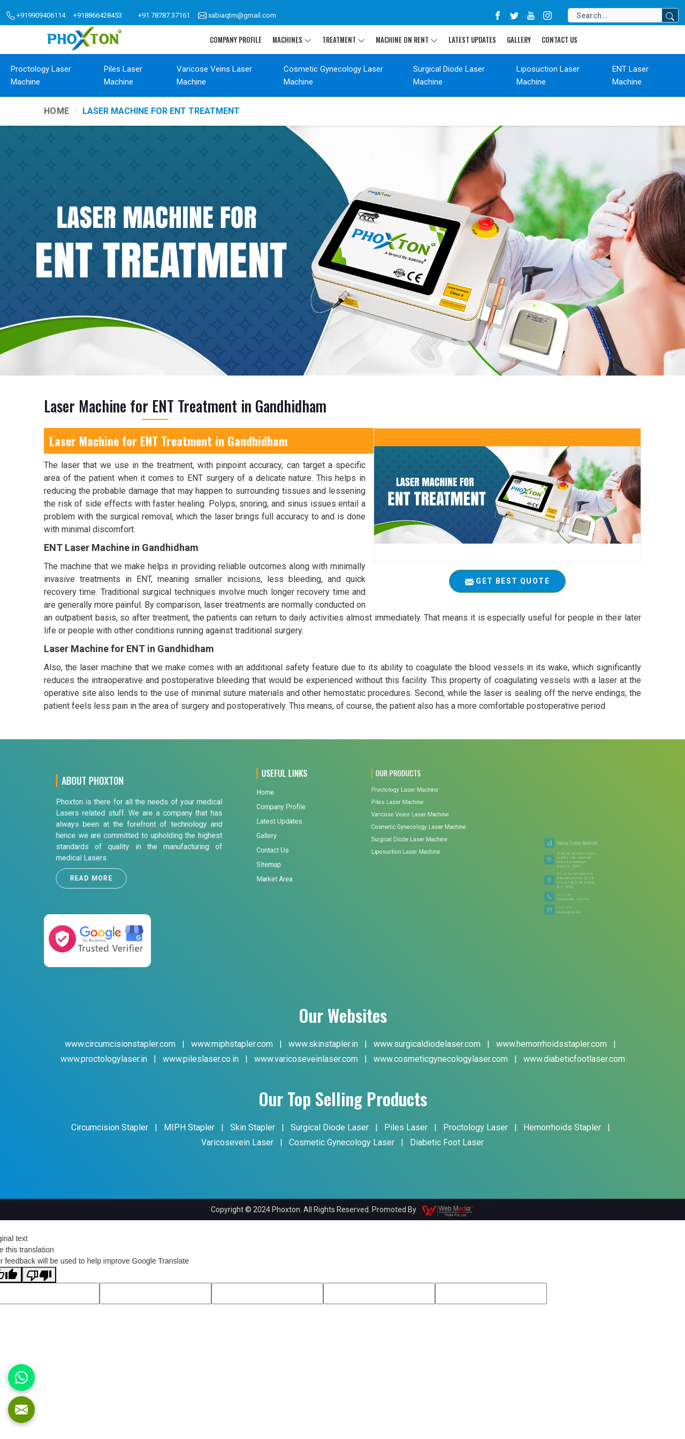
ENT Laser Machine (630, 75)
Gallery (519, 39)
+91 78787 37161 (164, 15)
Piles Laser (406, 1127)
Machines (291, 39)
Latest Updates (472, 39)
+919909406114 (35, 15)
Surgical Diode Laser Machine (449, 75)
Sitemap (282, 812)
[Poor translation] (39, 1275)
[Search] (615, 15)
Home (56, 111)
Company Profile (236, 39)
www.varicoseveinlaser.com (306, 1059)
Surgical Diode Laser (330, 1127)
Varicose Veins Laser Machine (214, 75)
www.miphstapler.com (232, 1044)
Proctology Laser (475, 1127)
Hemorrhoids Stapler (562, 1127)
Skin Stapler (252, 1127)
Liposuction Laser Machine (548, 75)
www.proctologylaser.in (103, 1059)
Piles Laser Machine (123, 75)
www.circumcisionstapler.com (120, 1044)
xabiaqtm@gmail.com (237, 15)
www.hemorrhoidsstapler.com (551, 1044)
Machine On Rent (407, 39)
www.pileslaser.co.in (201, 1059)
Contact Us (559, 39)
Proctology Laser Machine (41, 75)
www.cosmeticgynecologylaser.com (441, 1059)
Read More (114, 858)
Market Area (284, 818)
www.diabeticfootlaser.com (574, 1059)
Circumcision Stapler (109, 1127)
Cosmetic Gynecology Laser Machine (333, 75)
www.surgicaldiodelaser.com (427, 1044)
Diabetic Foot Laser (447, 1142)
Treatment (343, 39)
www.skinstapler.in (323, 1044)
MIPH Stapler (189, 1127)
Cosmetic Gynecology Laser (341, 1142)
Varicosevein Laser (237, 1142)
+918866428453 (97, 15)
